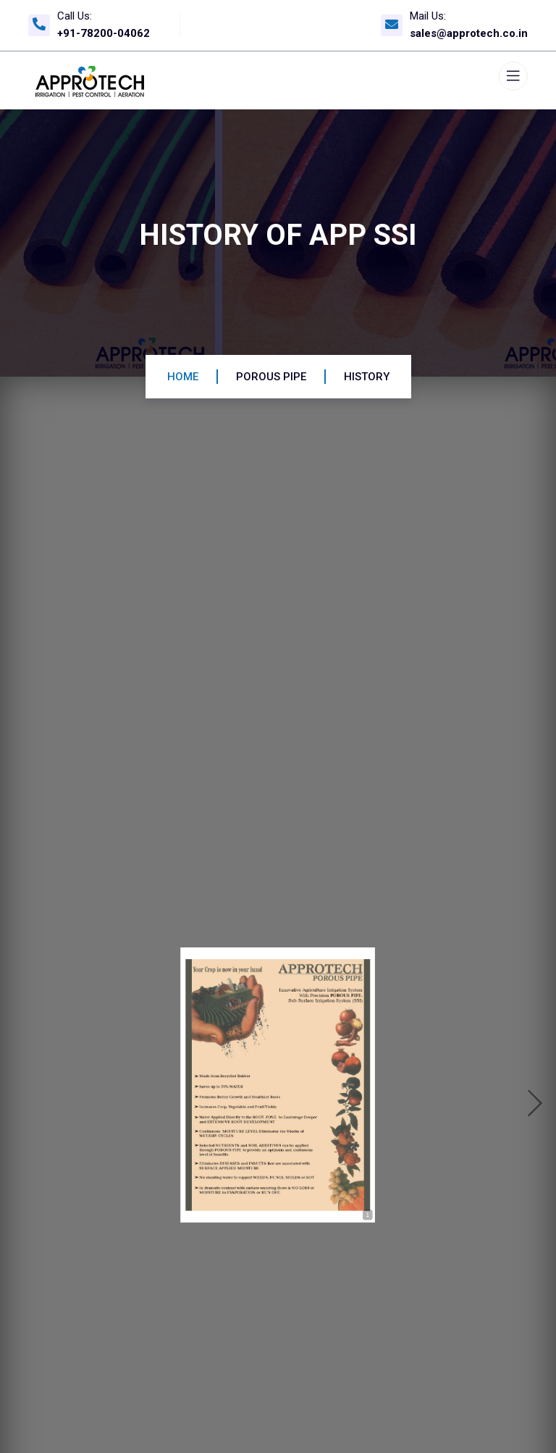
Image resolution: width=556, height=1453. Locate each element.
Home (182, 376)
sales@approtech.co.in (469, 33)
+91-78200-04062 (103, 33)
